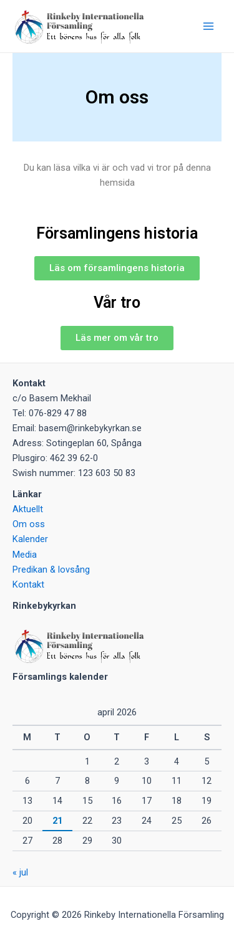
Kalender (30, 539)
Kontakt (28, 584)
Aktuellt (27, 509)
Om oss (28, 524)
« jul (20, 872)
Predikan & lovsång (51, 569)
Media (24, 554)
